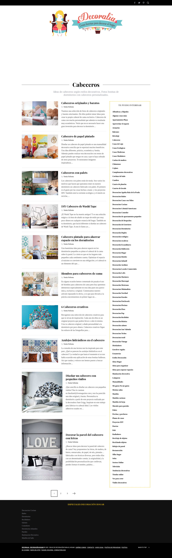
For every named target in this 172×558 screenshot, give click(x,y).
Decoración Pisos (118, 309)
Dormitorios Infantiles (30, 529)
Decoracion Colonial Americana (124, 208)
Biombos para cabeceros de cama (81, 273)
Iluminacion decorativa (121, 374)
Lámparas (116, 378)
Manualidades (117, 382)
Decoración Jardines (120, 265)
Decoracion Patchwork (121, 301)
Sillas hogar (116, 454)
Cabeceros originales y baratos (80, 103)
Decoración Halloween (120, 249)
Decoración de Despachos (121, 221)
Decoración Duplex (119, 233)
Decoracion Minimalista (121, 289)
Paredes (24, 532)
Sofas (114, 458)
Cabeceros (116, 140)
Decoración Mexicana (120, 285)
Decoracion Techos (119, 333)
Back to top (144, 547)
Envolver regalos (118, 350)
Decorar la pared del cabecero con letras (84, 436)
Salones (24, 523)
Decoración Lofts (118, 273)
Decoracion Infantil (119, 261)
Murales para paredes (120, 406)
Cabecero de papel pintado (77, 136)
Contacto (90, 547)
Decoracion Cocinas (119, 204)
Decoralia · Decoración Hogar (33, 547)
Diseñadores (117, 345)
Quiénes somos (81, 547)
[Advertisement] (86, 52)
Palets (114, 410)
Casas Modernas (118, 152)
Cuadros (115, 180)
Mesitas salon (117, 390)
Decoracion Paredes (119, 297)
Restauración (117, 450)
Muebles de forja (118, 402)
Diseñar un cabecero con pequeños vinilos (81, 377)
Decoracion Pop (118, 313)
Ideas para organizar (120, 366)
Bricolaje (115, 136)
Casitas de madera (119, 160)
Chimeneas (116, 164)
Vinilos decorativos (119, 483)
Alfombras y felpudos (120, 112)
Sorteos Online (118, 462)
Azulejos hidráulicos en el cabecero (83, 340)
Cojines (115, 168)
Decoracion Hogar (119, 253)
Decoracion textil (118, 337)
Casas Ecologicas (118, 148)
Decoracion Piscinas (119, 305)
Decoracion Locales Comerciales (124, 269)
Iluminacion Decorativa (30, 535)
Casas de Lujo (117, 144)
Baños (24, 513)
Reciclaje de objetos (119, 438)
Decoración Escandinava (121, 245)
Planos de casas (118, 418)
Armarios (116, 128)
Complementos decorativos (122, 172)
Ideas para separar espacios (122, 370)
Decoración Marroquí (120, 281)
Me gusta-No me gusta (120, 386)
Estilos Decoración (119, 358)
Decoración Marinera (120, 277)
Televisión (116, 466)
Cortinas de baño (118, 176)
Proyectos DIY (117, 422)
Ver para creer (117, 479)
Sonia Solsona (69, 107)
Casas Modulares (118, 156)
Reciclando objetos (119, 442)
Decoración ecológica (120, 237)
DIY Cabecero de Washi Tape (78, 206)
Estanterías (116, 354)
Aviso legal (99, 547)
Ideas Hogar (117, 362)
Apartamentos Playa (120, 120)
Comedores (26, 526)
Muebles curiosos (118, 398)
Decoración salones (119, 325)
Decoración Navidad (120, 293)
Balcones (115, 132)
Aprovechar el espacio (120, 124)
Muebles (115, 394)
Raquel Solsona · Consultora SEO (53, 550)
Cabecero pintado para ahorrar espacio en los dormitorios (80, 238)
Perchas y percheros (119, 414)
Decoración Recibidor (120, 317)
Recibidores (26, 520)
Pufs (114, 430)
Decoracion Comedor (120, 213)
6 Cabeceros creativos (74, 307)
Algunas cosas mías (119, 116)
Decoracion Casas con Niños (122, 200)
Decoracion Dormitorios (121, 229)
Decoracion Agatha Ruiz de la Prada (126, 192)
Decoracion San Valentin (121, 329)
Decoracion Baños (119, 196)
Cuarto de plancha (119, 184)
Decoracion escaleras (120, 241)
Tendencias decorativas (121, 471)
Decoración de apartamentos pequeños (126, 216)
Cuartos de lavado (119, 188)
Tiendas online (117, 474)
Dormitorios (26, 516)
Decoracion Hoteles (119, 257)
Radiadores (116, 434)
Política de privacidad (113, 547)
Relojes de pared (118, 446)
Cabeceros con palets (74, 172)
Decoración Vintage (119, 342)
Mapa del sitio (35, 550)
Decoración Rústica (119, 321)
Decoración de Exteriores (121, 225)
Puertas (115, 426)
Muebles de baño (28, 538)
